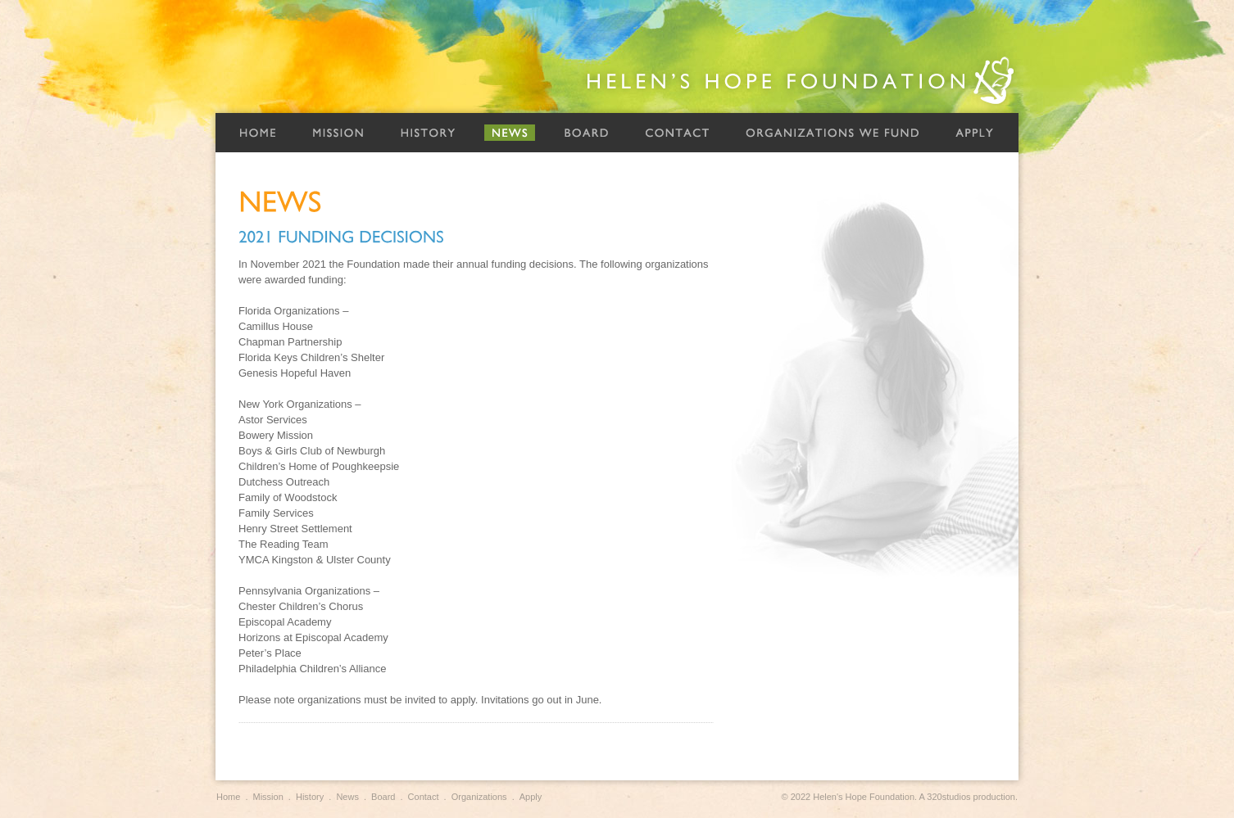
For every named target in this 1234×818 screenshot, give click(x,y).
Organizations (479, 797)
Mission (338, 132)
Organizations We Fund (832, 132)
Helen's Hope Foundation (801, 80)
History (427, 132)
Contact (677, 132)
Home (257, 132)
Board (586, 132)
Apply (974, 132)
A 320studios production (967, 797)
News (509, 132)
